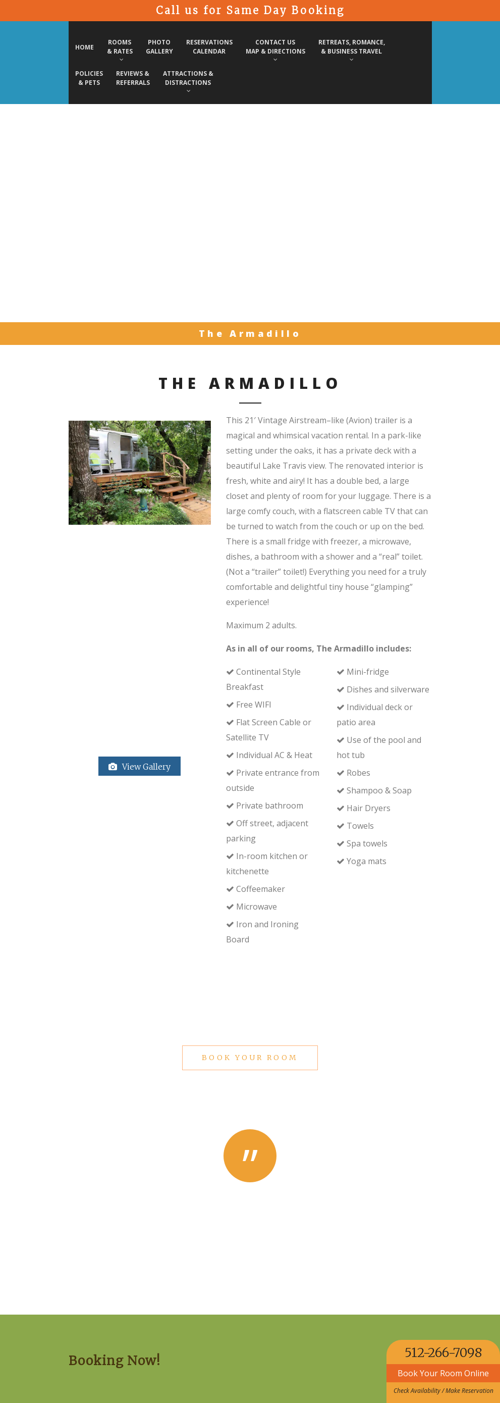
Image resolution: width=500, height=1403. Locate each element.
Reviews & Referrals (133, 78)
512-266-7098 (443, 1352)
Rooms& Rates (120, 50)
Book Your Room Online (443, 1373)
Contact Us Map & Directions (275, 50)
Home (84, 47)
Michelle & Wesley (249, 1216)
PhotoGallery (159, 47)
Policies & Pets (89, 78)
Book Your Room (250, 1057)
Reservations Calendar (209, 47)
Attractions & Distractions (188, 81)
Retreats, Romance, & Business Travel (351, 50)
